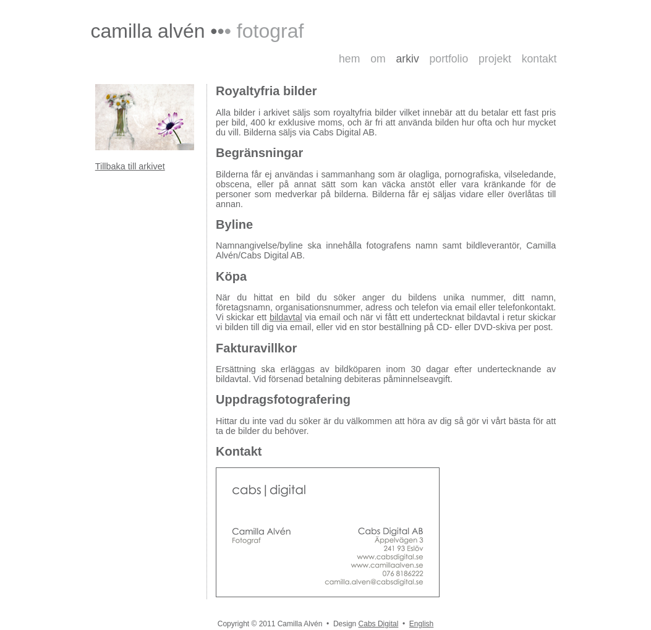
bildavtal (286, 317)
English (421, 623)
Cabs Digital (379, 623)
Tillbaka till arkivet (130, 166)
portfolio (449, 59)
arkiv (407, 59)
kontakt (539, 59)
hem (349, 59)
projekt (495, 59)
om (377, 59)
